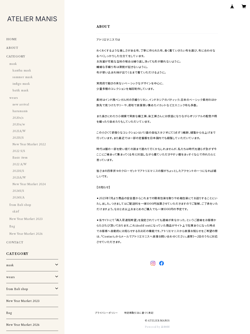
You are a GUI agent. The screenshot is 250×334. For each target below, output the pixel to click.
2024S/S (18, 191)
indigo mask (21, 84)
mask (13, 64)
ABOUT (12, 48)
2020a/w (18, 124)
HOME (11, 39)
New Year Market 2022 (29, 144)
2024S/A (18, 197)
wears (13, 98)
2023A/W (19, 177)
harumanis (20, 111)
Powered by (157, 326)
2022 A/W (19, 164)
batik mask (20, 90)
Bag (12, 226)
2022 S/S (18, 151)
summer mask (22, 77)
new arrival (20, 104)
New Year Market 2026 (26, 234)
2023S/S (18, 171)
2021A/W (19, 131)
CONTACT (14, 242)
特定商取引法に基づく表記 (139, 312)
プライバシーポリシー (106, 312)
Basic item (20, 157)
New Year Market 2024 (29, 184)
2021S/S (18, 137)
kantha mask (21, 70)
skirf (15, 211)
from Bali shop (20, 205)
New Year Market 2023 (26, 219)
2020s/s (18, 118)
